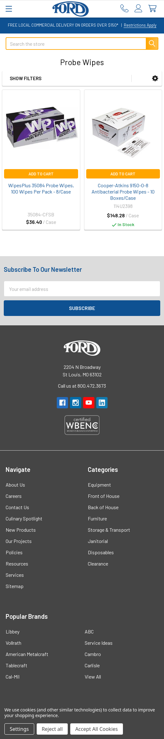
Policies (14, 552)
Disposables (101, 552)
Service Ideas (99, 643)
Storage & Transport (109, 530)
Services (15, 575)
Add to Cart (41, 173)
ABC (89, 631)
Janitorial (98, 541)
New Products (21, 530)
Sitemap (15, 586)
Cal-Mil (12, 677)
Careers (14, 496)
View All (93, 677)
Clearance (98, 563)
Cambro (93, 654)
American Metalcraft (27, 654)
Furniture (97, 518)
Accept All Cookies (96, 729)
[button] (155, 78)
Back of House (103, 507)
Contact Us (17, 507)
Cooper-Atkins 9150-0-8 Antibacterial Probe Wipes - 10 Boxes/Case (123, 191)
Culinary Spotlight (24, 518)
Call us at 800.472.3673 (82, 386)
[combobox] (82, 43)
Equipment (99, 485)
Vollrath (13, 643)
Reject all (52, 729)
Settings (19, 729)
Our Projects (19, 541)
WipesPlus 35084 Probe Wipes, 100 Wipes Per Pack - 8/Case (41, 188)
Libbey (12, 631)
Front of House (103, 496)
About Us (15, 485)
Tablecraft (16, 665)
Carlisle (92, 665)
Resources (17, 563)
